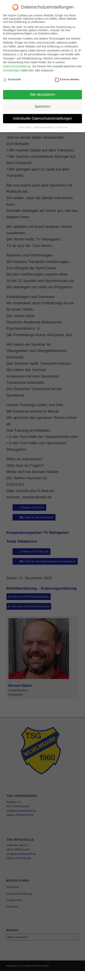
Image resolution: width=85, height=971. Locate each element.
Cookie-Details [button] (25, 127)
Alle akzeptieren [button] (42, 94)
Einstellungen (11, 70)
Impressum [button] (62, 127)
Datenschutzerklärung (16, 66)
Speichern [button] (42, 106)
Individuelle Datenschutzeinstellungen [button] (42, 118)
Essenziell (12, 79)
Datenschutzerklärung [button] (44, 127)
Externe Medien (67, 79)
